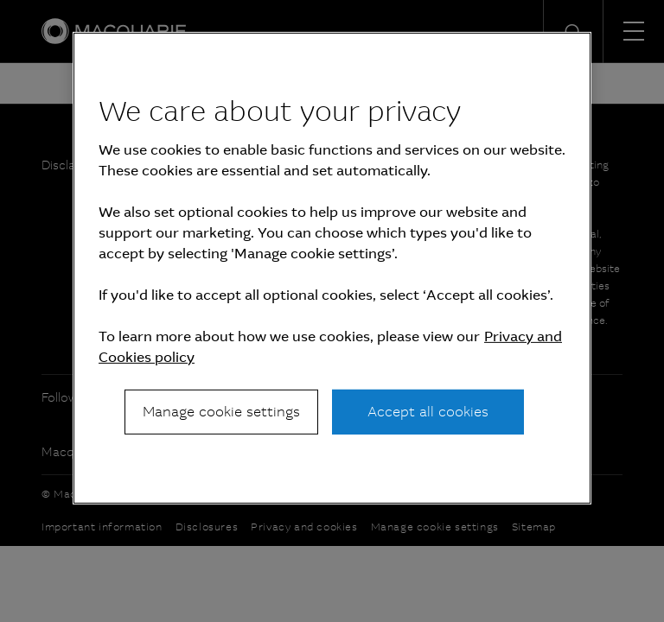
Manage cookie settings (221, 412)
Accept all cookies (427, 412)
